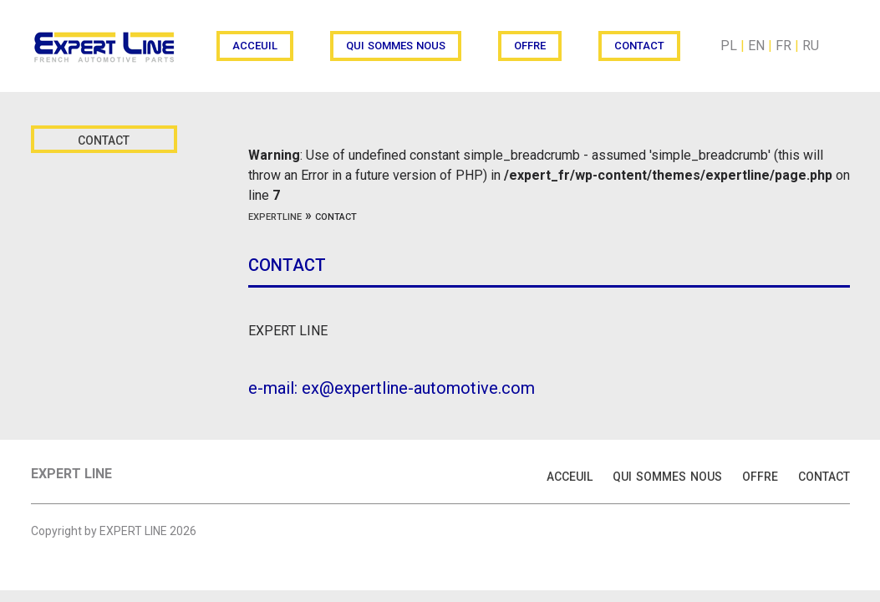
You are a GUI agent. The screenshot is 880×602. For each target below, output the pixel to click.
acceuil (254, 44)
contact (639, 44)
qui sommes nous (395, 44)
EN (756, 46)
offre (530, 44)
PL (728, 46)
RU (810, 46)
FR (783, 46)
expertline (275, 215)
